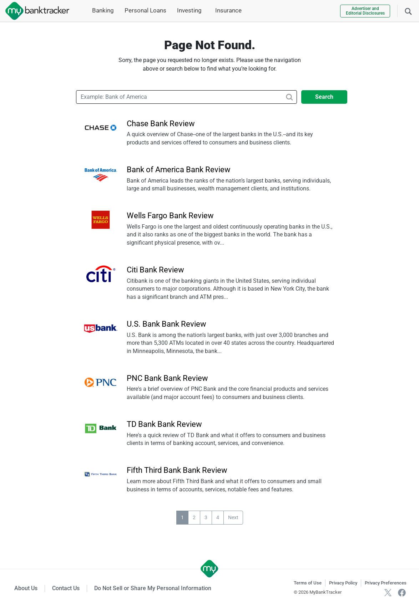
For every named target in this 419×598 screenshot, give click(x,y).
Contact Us (66, 588)
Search (324, 96)
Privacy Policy (343, 583)
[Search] (408, 10)
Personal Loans (145, 10)
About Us (25, 588)
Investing (189, 10)
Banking (103, 10)
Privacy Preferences (386, 583)
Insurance (228, 10)
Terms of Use (308, 583)
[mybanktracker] (34, 11)
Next (233, 517)
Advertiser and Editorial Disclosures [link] (365, 11)
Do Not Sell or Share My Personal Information (152, 588)
